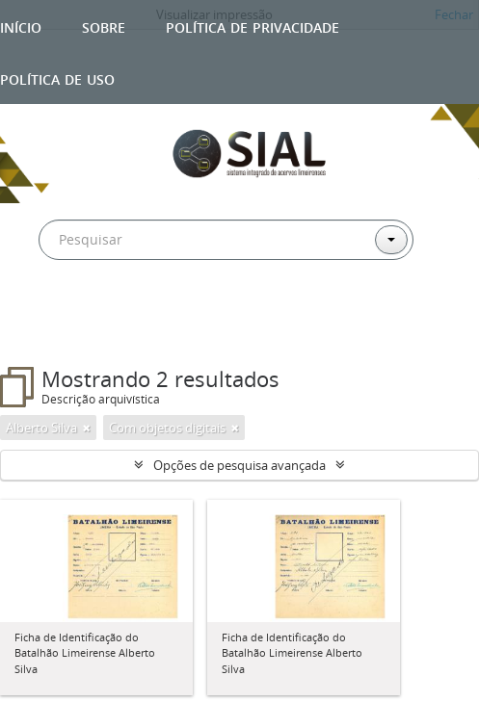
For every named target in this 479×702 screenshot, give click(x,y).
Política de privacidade (252, 26)
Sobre (103, 26)
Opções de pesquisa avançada (239, 465)
